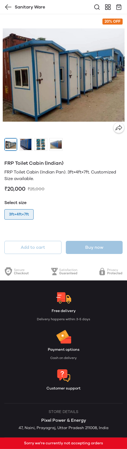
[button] (10, 144)
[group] (63, 75)
